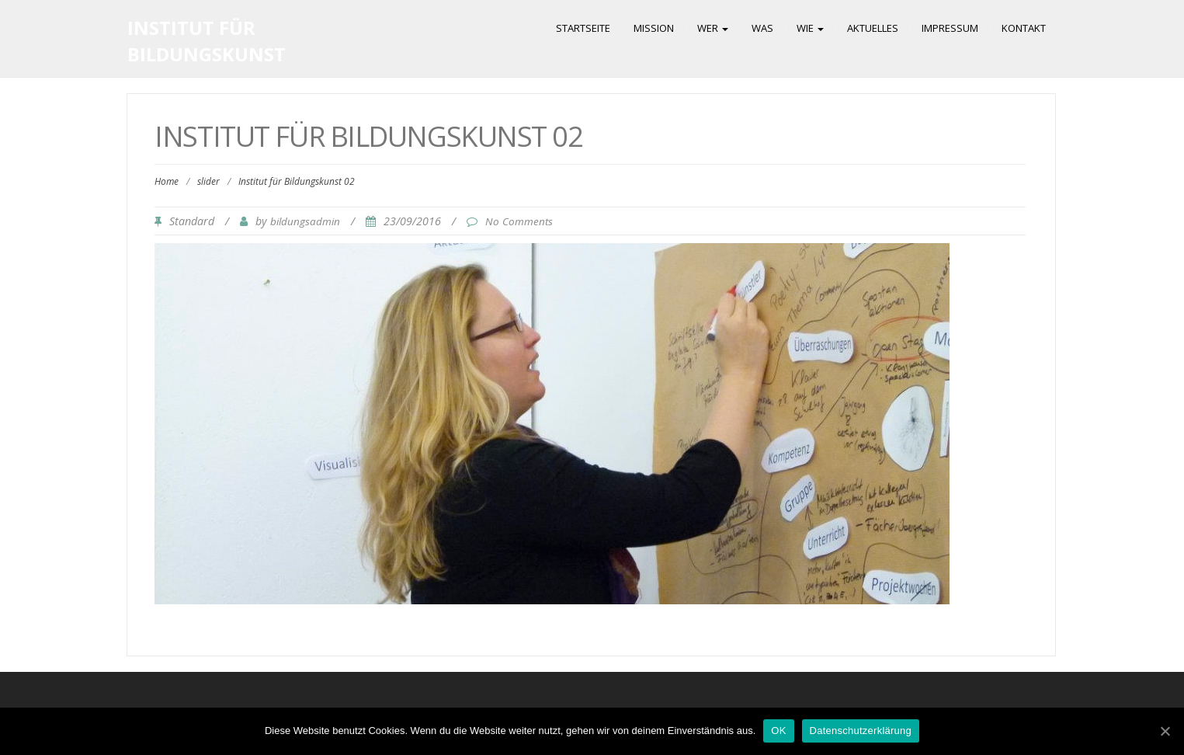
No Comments (519, 221)
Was (762, 28)
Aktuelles (872, 28)
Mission (654, 28)
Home (167, 181)
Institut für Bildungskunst (206, 41)
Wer (712, 28)
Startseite (583, 28)
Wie (810, 28)
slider (208, 181)
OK (778, 730)
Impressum (950, 28)
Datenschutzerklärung (860, 730)
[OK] (1164, 731)
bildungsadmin (305, 221)
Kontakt (1024, 28)
